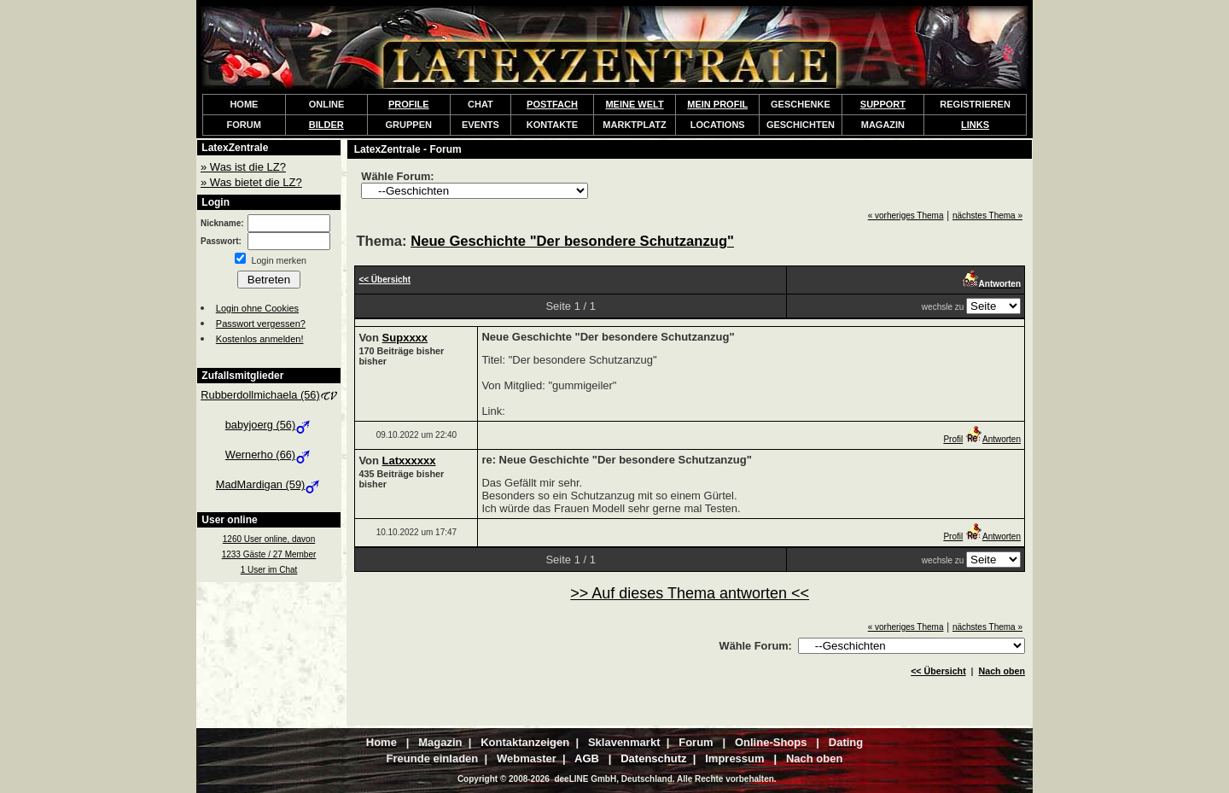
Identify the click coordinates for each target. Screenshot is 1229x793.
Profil (953, 439)
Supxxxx (405, 337)
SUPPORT (883, 104)
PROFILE (408, 104)
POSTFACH (552, 104)
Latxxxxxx (409, 460)
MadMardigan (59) (269, 484)
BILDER (326, 125)
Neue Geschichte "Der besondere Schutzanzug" (572, 241)
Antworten (993, 439)
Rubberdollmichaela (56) (268, 394)
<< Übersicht (938, 671)
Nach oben (1002, 671)
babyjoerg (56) (269, 424)
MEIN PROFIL (717, 104)
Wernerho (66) (268, 454)
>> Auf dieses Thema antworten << (689, 593)
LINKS (975, 125)
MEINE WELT (634, 104)
